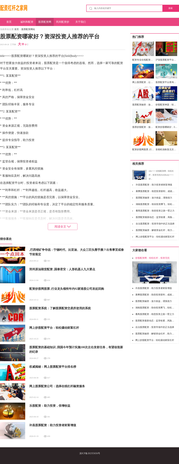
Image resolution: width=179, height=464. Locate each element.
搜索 (170, 8)
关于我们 (80, 21)
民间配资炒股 (62, 23)
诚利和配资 (26, 21)
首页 (9, 21)
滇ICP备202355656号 (89, 453)
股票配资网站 (44, 23)
